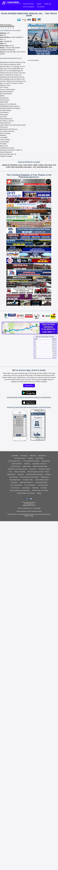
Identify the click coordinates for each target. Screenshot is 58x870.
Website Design (43, 514)
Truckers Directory (28, 4)
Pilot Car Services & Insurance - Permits (38, 471)
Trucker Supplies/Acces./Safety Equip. (20, 490)
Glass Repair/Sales (17, 463)
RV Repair (48, 474)
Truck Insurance (15, 487)
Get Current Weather (33, 60)
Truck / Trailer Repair (30, 485)
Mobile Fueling (27, 466)
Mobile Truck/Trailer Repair (40, 466)
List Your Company (28, 7)
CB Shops (30, 458)
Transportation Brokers (41, 482)
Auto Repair (15, 455)
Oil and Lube (32, 469)
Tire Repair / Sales (28, 479)
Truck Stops (35, 487)
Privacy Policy (34, 514)
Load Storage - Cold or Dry (39, 463)
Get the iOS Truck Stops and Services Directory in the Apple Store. (29, 407)
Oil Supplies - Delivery (44, 469)
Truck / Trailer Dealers (16, 485)
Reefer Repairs (11, 474)
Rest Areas (21, 474)
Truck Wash (44, 487)
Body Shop (33, 455)
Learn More (29, 385)
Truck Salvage (26, 487)
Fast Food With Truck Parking (31, 461)
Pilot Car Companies (19, 471)
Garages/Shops (46, 461)
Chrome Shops (40, 458)
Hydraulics (27, 463)
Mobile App (47, 4)
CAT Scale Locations (19, 458)
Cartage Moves (42, 455)
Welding (39, 493)
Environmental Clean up (14, 461)
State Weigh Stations (15, 479)
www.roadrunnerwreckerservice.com (11, 58)
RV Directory (41, 7)
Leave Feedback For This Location (10, 30)
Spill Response (45, 477)
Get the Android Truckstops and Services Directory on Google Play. (29, 397)
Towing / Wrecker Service (42, 479)
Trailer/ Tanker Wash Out (26, 482)
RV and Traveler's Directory (34, 511)
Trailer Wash (14, 482)
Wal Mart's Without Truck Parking (25, 493)
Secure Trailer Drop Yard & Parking (29, 477)
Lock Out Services (15, 466)
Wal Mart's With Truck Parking (40, 490)
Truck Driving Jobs (43, 485)
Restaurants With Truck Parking (34, 474)
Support (39, 4)
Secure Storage (13, 477)
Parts (10, 471)
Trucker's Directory (21, 511)
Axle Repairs (24, 455)
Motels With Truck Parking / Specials (17, 469)
